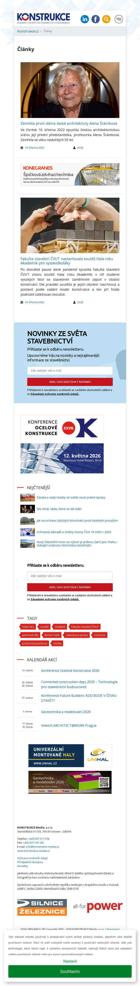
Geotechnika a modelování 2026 (66, 711)
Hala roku (28, 627)
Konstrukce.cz (28, 31)
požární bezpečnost (34, 643)
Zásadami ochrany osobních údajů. (55, 394)
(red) (80, 147)
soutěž (44, 627)
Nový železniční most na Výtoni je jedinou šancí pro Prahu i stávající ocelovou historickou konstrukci (77, 543)
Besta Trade (52, 635)
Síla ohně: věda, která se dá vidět (59, 509)
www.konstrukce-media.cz (33, 851)
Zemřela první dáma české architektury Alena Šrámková (69, 123)
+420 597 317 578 (38, 839)
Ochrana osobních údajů (32, 858)
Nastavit (70, 961)
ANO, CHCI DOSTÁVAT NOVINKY (70, 382)
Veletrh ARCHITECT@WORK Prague (69, 725)
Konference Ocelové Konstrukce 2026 (70, 670)
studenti (60, 627)
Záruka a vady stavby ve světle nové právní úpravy (71, 497)
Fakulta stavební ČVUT (85, 627)
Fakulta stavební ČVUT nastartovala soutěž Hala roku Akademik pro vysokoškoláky (67, 260)
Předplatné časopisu (30, 862)
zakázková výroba (77, 635)
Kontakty (22, 866)
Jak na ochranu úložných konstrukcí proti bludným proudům (77, 520)
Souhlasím (70, 971)
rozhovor (100, 635)
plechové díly (30, 635)
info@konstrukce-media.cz (42, 846)
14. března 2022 (34, 147)
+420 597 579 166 (33, 843)
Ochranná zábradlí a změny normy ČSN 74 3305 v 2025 (74, 532)
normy (57, 643)
